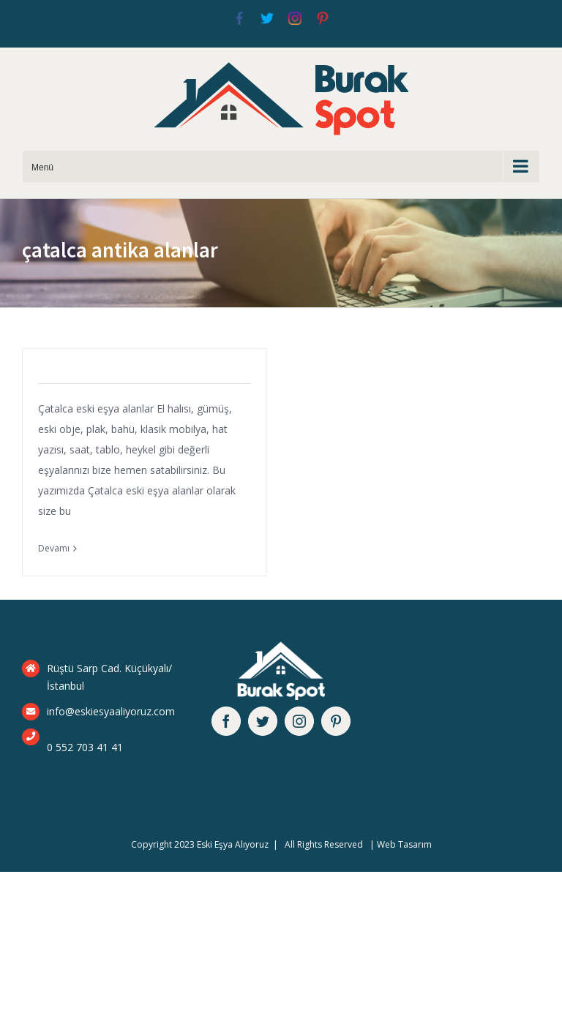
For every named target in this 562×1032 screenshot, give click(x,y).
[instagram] (299, 721)
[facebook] (226, 721)
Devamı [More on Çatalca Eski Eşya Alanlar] (54, 548)
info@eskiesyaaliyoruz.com (111, 711)
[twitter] (262, 721)
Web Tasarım (404, 844)
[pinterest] (336, 721)
